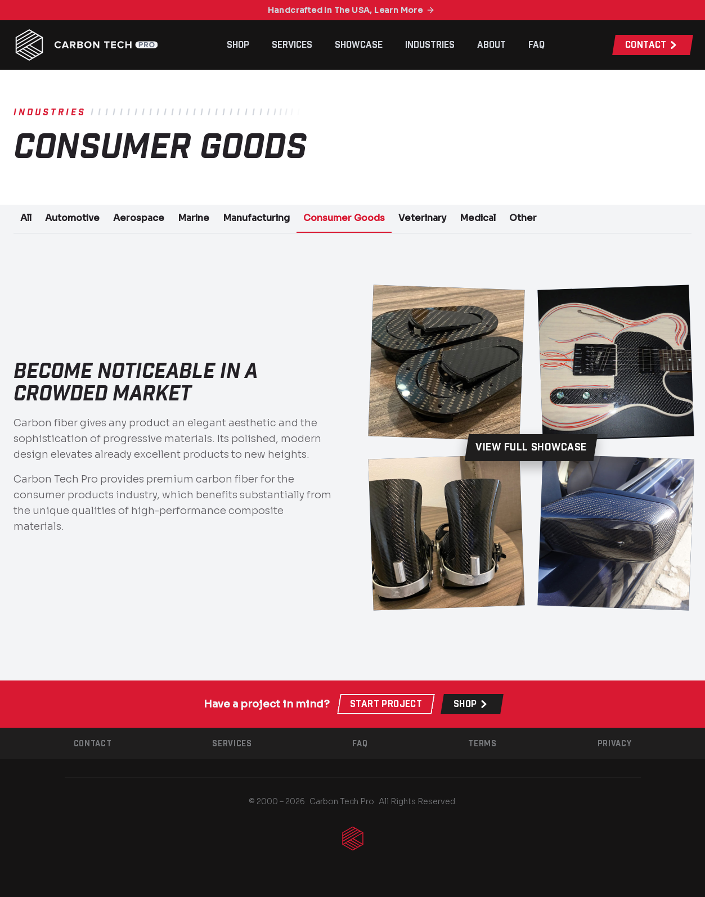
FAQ (536, 44)
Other (523, 218)
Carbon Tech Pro (341, 801)
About (491, 44)
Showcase (359, 44)
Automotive (72, 218)
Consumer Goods (344, 218)
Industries (430, 44)
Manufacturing (256, 218)
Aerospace (138, 218)
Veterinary (422, 218)
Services (292, 44)
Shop (238, 44)
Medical (478, 218)
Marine (193, 218)
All (26, 218)
